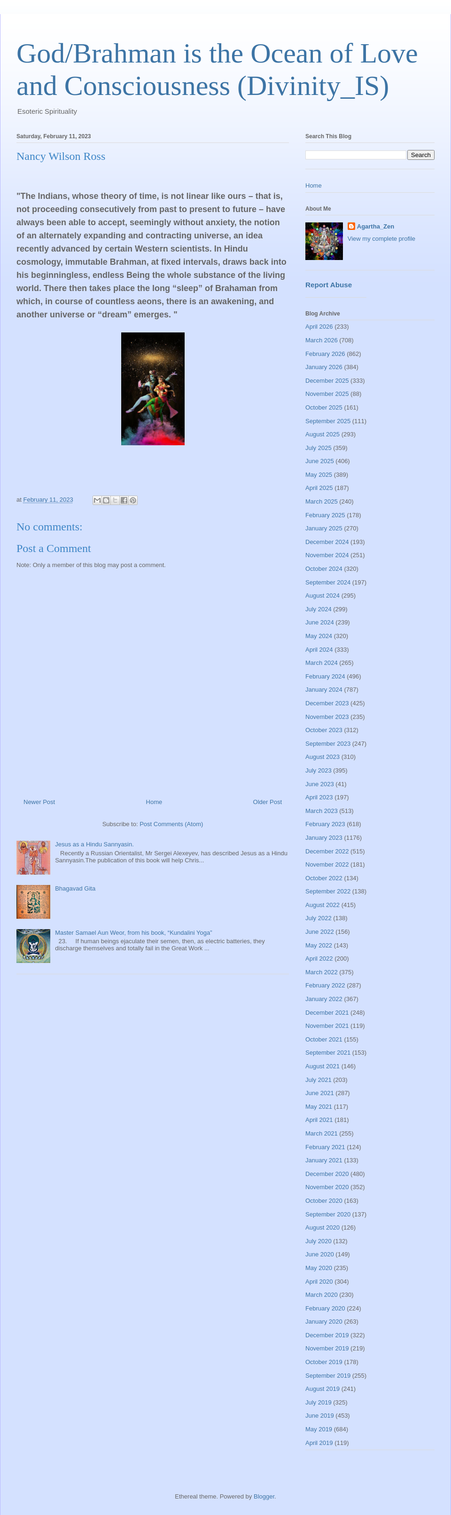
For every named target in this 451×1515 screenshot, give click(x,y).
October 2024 (323, 568)
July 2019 (318, 1402)
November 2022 (327, 864)
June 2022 (319, 931)
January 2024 (323, 689)
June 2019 (319, 1415)
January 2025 (323, 528)
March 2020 (321, 1294)
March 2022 (321, 972)
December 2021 (327, 1012)
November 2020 (327, 1187)
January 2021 (323, 1160)
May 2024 (318, 635)
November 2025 (327, 393)
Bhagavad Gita (75, 888)
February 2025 (325, 515)
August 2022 (322, 904)
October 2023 (323, 730)
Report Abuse (328, 285)
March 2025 (321, 501)
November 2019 (327, 1348)
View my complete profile (381, 238)
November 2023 (327, 716)
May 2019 (318, 1429)
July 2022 (318, 918)
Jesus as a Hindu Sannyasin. (94, 844)
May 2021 (318, 1106)
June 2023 (319, 784)
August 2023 (322, 756)
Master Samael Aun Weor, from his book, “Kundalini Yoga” (133, 932)
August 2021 (322, 1066)
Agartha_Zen (375, 226)
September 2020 (327, 1214)
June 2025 (319, 461)
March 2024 (321, 662)
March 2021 (321, 1133)
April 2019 (319, 1442)
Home (154, 801)
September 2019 (327, 1375)
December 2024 (327, 541)
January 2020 (323, 1321)
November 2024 (327, 555)
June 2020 (319, 1254)
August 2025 (322, 434)
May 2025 (318, 474)
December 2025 (327, 380)
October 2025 (323, 407)
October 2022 (323, 878)
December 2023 (327, 703)
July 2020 (318, 1241)
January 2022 (323, 998)
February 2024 (325, 676)
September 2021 (327, 1052)
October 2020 (323, 1200)
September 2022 (327, 891)
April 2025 (319, 487)
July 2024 (318, 609)
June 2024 (319, 622)
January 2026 (323, 367)
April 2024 (319, 649)
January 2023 (323, 837)
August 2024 (322, 595)
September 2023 (327, 743)
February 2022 (325, 985)
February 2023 (325, 824)
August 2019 (322, 1388)
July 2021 (318, 1079)
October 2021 (323, 1039)
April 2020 (319, 1281)
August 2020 (322, 1227)
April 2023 (319, 797)
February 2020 (325, 1308)
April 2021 (319, 1119)
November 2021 (327, 1025)
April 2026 (319, 326)
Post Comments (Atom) (171, 824)
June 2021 (319, 1093)
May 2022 (318, 945)
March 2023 (321, 810)
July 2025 (318, 447)
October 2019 (323, 1361)
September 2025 (327, 421)
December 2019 (327, 1335)
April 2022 (319, 958)
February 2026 (325, 353)
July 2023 (318, 770)
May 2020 (318, 1267)
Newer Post (39, 801)
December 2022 (327, 851)
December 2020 (327, 1173)
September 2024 (327, 582)
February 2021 (325, 1147)
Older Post (267, 801)
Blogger (264, 1496)
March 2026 (321, 340)
